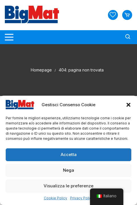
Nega (68, 170)
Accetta (69, 154)
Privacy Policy (81, 198)
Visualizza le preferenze (68, 185)
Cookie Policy (55, 198)
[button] (128, 105)
